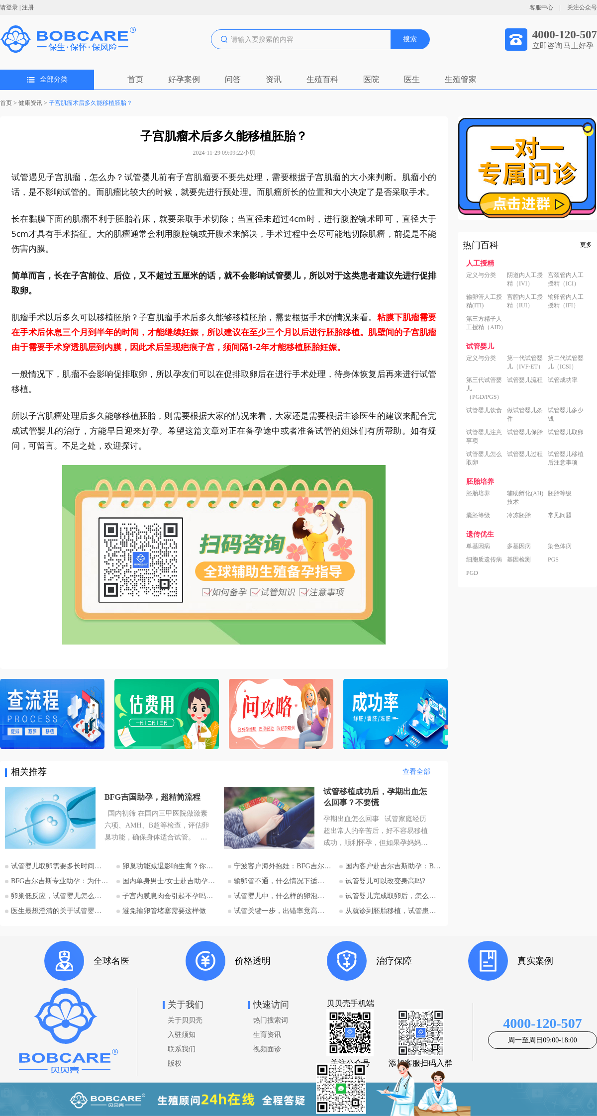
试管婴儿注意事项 (484, 436)
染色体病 (560, 546)
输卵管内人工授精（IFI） (566, 301)
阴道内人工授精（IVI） (525, 279)
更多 (586, 244)
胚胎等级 (560, 493)
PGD (472, 572)
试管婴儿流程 (525, 379)
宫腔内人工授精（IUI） (525, 301)
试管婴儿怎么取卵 (484, 458)
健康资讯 (30, 102)
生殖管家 (461, 79)
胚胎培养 (478, 493)
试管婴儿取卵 (566, 432)
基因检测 (519, 559)
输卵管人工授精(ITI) (484, 301)
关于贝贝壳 (185, 1020)
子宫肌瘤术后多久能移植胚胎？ (90, 102)
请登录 (9, 7)
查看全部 (416, 771)
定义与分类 (481, 275)
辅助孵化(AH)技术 (525, 497)
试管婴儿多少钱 (566, 414)
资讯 (274, 79)
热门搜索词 (270, 1020)
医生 (412, 79)
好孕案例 (184, 79)
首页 (135, 79)
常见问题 (560, 515)
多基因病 (519, 546)
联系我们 (182, 1049)
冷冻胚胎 (519, 515)
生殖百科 (322, 79)
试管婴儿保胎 (525, 432)
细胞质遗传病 (484, 559)
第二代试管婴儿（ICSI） (566, 362)
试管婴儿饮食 (484, 410)
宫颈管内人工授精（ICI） (566, 279)
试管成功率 (563, 379)
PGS (553, 559)
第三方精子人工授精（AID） (486, 323)
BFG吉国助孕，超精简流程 (152, 797)
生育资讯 (267, 1034)
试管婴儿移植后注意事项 (566, 458)
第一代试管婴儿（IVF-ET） (525, 362)
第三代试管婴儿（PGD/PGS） (484, 388)
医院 (371, 79)
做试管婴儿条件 (525, 414)
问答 (233, 79)
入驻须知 (182, 1034)
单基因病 (478, 546)
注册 (28, 7)
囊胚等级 (478, 515)
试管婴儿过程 (525, 454)
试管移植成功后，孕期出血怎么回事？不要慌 (375, 797)
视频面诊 (267, 1049)
